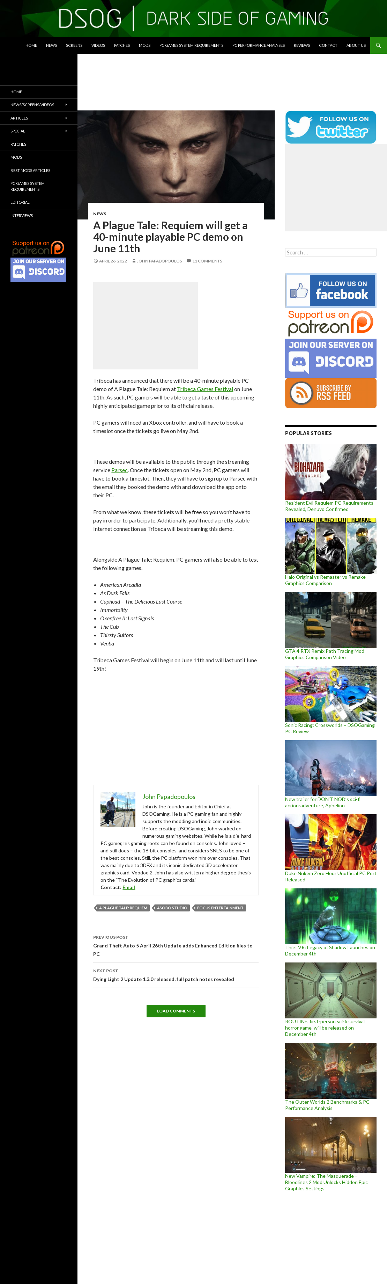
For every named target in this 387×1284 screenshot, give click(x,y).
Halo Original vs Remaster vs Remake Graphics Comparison (325, 580)
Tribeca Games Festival (205, 388)
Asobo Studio (172, 908)
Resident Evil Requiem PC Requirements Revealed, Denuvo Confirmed (329, 506)
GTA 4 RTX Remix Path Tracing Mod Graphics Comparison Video (324, 654)
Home (31, 45)
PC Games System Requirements (191, 45)
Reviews (302, 45)
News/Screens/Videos (32, 104)
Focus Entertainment (220, 908)
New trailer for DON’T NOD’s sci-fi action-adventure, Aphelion (322, 802)
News (51, 45)
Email (128, 887)
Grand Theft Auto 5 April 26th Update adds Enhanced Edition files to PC (176, 945)
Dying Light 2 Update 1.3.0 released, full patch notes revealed (176, 974)
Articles (19, 118)
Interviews (21, 215)
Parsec (119, 470)
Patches (122, 45)
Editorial (20, 202)
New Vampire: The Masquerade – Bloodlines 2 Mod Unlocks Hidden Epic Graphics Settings (326, 1182)
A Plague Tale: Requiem (123, 908)
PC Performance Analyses (258, 45)
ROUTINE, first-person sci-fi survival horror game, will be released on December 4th (325, 1027)
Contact (328, 45)
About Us (356, 45)
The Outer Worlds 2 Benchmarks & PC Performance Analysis (327, 1105)
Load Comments (176, 1011)
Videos (98, 45)
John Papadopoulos (159, 261)
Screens (74, 45)
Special (17, 131)
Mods (144, 45)
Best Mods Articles (30, 170)
